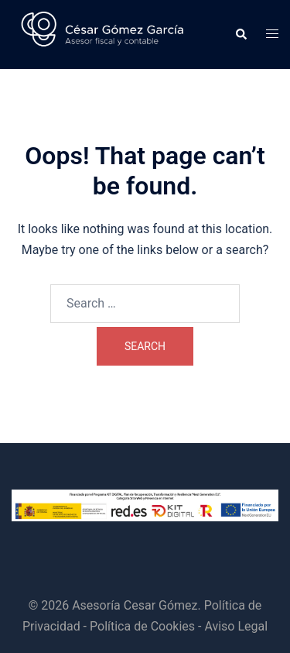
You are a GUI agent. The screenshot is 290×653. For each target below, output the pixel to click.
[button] (240, 35)
